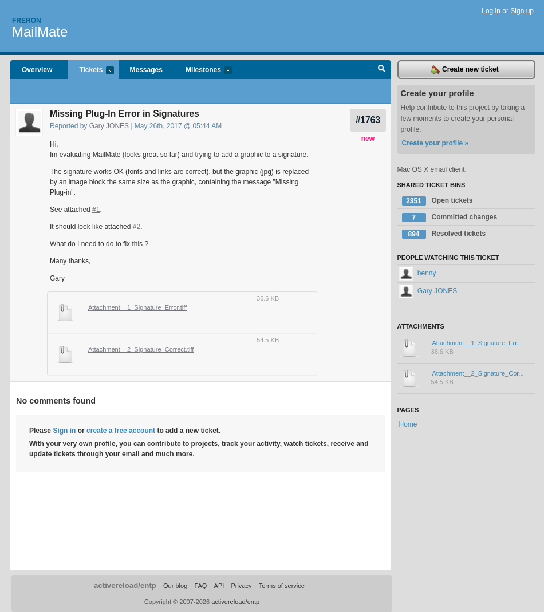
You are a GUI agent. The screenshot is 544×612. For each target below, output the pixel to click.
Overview (37, 70)
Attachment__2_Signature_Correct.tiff (141, 349)
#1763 (368, 120)
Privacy (241, 585)
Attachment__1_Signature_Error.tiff (137, 307)
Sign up (522, 11)
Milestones (203, 71)
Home (408, 424)
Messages (146, 70)
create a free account (120, 431)
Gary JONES (109, 126)
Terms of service (282, 585)
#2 (136, 227)
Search (381, 70)
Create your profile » (435, 143)
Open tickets (437, 201)
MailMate (40, 32)
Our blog (175, 585)
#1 (96, 210)
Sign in (64, 431)
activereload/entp (125, 585)
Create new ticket (465, 69)
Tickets (90, 71)
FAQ (200, 585)
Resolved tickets (444, 234)
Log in (491, 11)
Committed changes (450, 217)
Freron (26, 21)
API (219, 585)
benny (417, 273)
